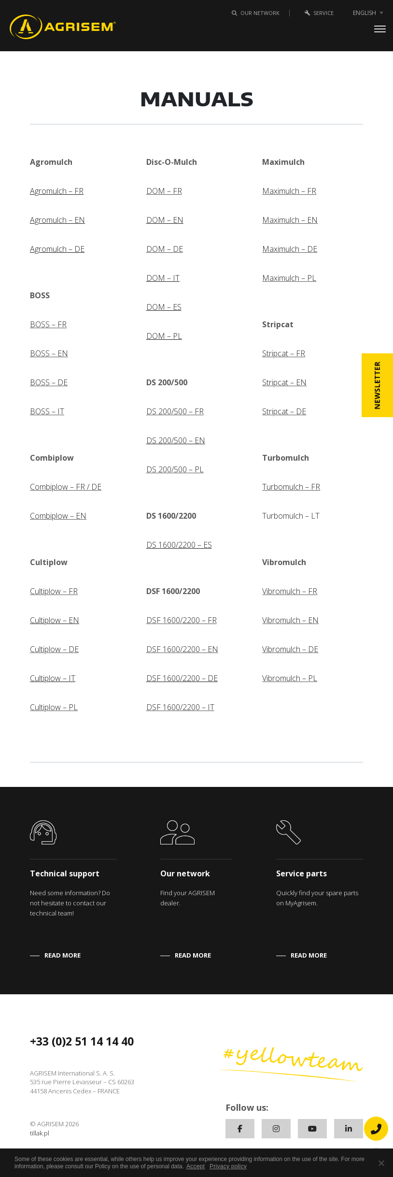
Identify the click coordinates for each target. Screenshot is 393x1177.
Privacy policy (228, 1166)
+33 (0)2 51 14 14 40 (82, 1041)
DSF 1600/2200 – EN (182, 649)
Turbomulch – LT (291, 515)
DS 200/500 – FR (175, 411)
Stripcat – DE (284, 411)
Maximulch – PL (289, 278)
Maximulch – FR (289, 191)
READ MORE (62, 955)
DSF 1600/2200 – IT (180, 707)
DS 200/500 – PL (175, 469)
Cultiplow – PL (54, 707)
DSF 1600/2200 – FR (181, 620)
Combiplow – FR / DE (65, 486)
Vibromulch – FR (289, 591)
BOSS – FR (48, 324)
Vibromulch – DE (290, 649)
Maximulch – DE (289, 249)
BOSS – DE (49, 382)
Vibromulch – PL (289, 678)
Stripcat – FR (283, 353)
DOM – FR (164, 191)
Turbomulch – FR (291, 486)
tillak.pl (39, 1133)
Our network (254, 12)
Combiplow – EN (58, 515)
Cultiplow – (49, 591)
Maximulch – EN (290, 220)
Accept (195, 1166)
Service (317, 12)
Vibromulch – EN (290, 620)
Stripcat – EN (284, 382)
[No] (381, 1163)
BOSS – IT (47, 411)
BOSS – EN (49, 353)
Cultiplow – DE (54, 649)
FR (73, 591)
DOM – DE (164, 249)
